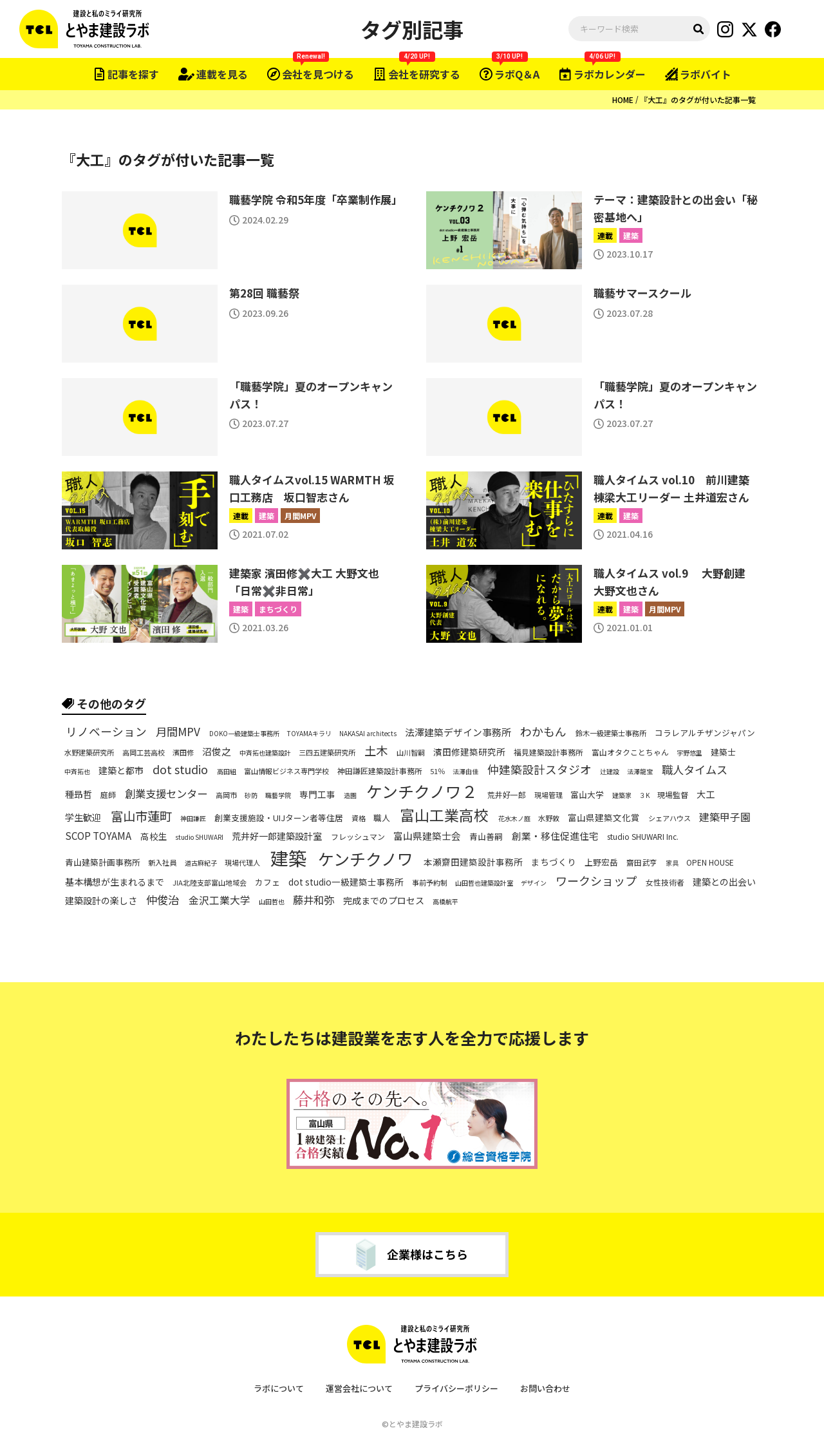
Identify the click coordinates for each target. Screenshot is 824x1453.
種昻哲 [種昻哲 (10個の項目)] (78, 794)
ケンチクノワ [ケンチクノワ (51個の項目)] (365, 859)
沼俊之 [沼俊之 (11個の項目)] (216, 751)
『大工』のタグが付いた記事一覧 (698, 99)
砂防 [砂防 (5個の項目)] (251, 795)
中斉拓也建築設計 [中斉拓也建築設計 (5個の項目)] (265, 752)
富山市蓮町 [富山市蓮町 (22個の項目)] (141, 816)
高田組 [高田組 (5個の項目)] (226, 771)
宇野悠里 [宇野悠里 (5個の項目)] (689, 752)
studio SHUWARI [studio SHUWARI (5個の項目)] (199, 837)
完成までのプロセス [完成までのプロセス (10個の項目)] (383, 900)
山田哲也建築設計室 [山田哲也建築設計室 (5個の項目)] (484, 883)
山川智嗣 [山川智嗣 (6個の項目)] (411, 752)
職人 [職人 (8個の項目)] (381, 818)
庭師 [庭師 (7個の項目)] (108, 794)
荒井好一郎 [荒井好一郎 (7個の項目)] (506, 794)
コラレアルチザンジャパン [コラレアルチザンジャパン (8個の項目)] (705, 733)
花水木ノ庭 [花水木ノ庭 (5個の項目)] (514, 818)
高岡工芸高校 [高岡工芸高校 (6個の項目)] (143, 752)
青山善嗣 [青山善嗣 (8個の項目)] (486, 836)
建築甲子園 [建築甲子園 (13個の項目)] (725, 817)
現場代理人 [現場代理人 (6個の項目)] (242, 863)
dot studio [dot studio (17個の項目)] (180, 769)
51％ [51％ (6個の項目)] (437, 771)
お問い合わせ (545, 1388)
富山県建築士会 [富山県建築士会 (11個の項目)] (427, 836)
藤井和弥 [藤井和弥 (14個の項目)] (313, 900)
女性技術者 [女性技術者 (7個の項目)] (665, 882)
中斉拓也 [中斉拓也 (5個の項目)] (77, 771)
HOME (622, 99)
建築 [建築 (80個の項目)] (288, 857)
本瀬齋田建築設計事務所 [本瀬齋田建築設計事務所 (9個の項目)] (473, 862)
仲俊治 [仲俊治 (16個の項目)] (162, 899)
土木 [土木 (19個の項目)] (376, 751)
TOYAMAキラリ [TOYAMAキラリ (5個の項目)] (309, 733)
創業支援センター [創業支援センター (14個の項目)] (166, 793)
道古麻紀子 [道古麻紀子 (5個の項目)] (201, 863)
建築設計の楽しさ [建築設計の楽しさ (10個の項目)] (101, 900)
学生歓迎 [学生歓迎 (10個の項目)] (83, 817)
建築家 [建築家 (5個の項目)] (622, 795)
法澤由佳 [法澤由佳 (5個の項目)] (465, 771)
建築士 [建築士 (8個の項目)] (723, 753)
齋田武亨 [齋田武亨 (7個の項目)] (641, 862)
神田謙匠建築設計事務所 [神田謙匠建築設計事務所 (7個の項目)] (379, 770)
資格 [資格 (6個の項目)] (358, 818)
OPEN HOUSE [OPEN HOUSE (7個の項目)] (710, 862)
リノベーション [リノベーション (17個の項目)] (106, 732)
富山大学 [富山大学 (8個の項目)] (587, 795)
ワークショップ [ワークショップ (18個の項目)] (596, 881)
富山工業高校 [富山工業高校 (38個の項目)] (444, 815)
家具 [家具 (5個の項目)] (672, 863)
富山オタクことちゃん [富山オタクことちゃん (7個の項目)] (630, 752)
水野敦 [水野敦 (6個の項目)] (548, 818)
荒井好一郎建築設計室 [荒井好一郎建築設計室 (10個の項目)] (277, 836)
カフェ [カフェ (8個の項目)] (267, 883)
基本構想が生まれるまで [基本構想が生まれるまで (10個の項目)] (114, 881)
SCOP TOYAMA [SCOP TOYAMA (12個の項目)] (98, 835)
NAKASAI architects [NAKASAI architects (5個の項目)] (368, 733)
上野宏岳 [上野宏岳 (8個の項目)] (601, 862)
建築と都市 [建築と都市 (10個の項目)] (121, 770)
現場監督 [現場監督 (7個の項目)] (672, 794)
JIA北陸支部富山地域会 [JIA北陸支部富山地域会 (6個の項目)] (210, 883)
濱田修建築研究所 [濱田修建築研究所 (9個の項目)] (469, 752)
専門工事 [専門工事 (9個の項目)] (317, 794)
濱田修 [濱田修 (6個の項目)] (183, 752)
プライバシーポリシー (456, 1388)
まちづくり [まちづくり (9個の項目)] (553, 862)
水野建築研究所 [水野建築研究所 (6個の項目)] (89, 752)
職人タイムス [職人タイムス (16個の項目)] (694, 769)
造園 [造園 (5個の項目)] (350, 795)
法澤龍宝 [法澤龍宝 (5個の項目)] (640, 771)
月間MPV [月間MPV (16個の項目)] (178, 731)
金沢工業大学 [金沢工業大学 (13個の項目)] (219, 900)
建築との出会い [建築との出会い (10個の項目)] (724, 881)
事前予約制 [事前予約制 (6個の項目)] (429, 883)
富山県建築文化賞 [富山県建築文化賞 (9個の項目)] (604, 818)
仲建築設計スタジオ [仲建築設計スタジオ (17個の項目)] (539, 769)
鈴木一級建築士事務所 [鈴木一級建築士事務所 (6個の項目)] (611, 733)
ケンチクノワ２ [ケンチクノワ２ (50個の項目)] (422, 791)
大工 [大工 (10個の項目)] (706, 794)
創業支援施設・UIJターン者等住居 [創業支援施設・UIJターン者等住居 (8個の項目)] (278, 818)
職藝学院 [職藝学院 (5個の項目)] (278, 795)
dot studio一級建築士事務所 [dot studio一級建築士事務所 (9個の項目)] (346, 882)
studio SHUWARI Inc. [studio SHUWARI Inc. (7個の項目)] (643, 836)
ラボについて (279, 1388)
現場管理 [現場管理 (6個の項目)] (548, 795)
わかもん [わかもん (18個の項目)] (543, 732)
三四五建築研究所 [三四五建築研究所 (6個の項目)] (327, 752)
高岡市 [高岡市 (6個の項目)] (226, 795)
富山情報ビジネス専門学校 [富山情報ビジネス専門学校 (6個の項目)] (286, 771)
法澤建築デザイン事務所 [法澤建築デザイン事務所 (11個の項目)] (458, 732)
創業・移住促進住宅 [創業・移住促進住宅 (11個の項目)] (555, 836)
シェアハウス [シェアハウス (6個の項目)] (669, 818)
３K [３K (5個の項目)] (644, 795)
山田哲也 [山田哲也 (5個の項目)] (272, 901)
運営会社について (359, 1388)
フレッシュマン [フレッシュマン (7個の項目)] (358, 836)
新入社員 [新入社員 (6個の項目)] (162, 863)
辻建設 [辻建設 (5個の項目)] (609, 771)
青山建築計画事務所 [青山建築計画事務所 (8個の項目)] (102, 862)
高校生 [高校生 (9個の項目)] (153, 836)
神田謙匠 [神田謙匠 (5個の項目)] (193, 818)
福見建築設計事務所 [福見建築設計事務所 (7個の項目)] (548, 752)
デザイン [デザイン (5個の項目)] (534, 883)
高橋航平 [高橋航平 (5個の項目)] (445, 901)
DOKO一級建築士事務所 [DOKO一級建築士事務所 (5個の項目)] (244, 733)
